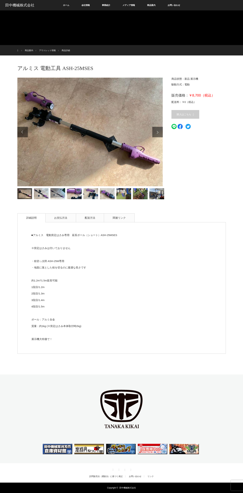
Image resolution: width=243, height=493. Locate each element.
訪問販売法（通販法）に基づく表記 (106, 476)
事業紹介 (106, 5)
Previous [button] (22, 132)
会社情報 (85, 5)
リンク (150, 476)
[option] (90, 132)
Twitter (112, 469)
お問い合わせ (174, 5)
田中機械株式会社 (19, 5)
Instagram (124, 469)
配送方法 (90, 217)
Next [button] (157, 132)
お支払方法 (60, 217)
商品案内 (151, 5)
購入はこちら (184, 114)
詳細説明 (31, 217)
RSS (130, 469)
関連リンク (119, 217)
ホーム (66, 5)
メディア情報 (128, 5)
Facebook (118, 469)
